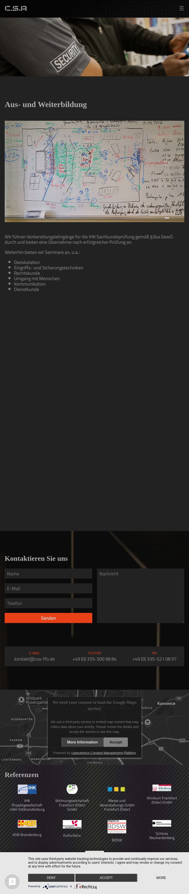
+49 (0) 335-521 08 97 (154, 659)
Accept (115, 742)
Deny (51, 878)
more (161, 878)
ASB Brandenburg (27, 834)
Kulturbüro (72, 835)
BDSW (117, 840)
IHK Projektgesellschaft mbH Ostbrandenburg (27, 805)
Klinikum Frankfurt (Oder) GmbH (162, 800)
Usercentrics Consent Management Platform (103, 753)
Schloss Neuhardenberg (161, 835)
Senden (48, 618)
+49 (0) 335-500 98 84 (94, 659)
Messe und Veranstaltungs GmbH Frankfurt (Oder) (117, 805)
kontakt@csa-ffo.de (34, 659)
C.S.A (16, 8)
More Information (82, 742)
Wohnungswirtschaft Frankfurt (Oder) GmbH (72, 805)
